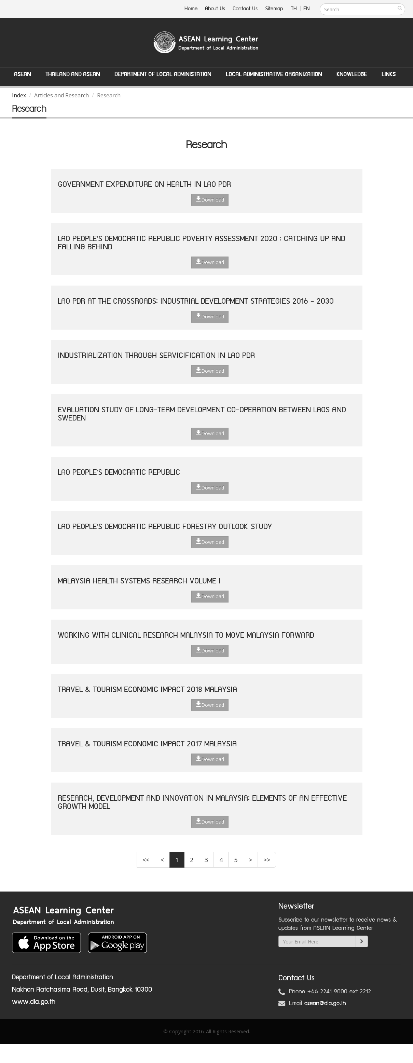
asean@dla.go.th (325, 1003)
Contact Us (245, 8)
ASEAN (22, 74)
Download (210, 199)
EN (306, 8)
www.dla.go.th (33, 1002)
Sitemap (274, 8)
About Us (215, 8)
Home (190, 8)
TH (295, 8)
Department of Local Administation (162, 74)
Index (19, 95)
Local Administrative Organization (274, 74)
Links (389, 74)
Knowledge (351, 74)
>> (266, 860)
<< (145, 860)
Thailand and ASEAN (72, 74)
